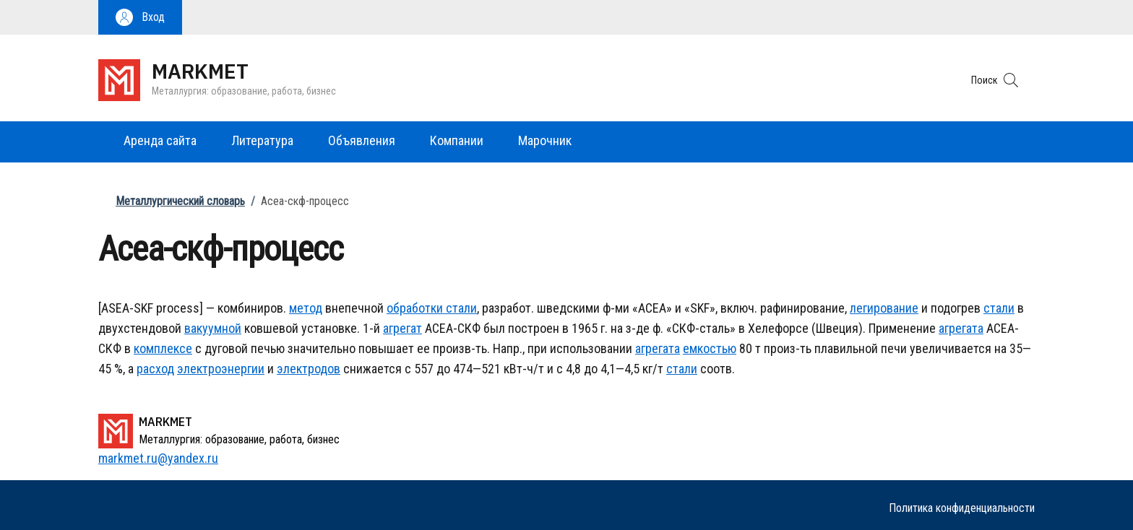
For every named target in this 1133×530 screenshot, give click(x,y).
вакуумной (212, 328)
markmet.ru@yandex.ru (158, 458)
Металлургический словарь (180, 201)
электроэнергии (220, 368)
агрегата (961, 328)
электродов (308, 368)
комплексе (163, 348)
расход (155, 368)
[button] (140, 17)
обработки (415, 308)
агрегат (402, 328)
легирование (884, 308)
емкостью (709, 348)
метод (305, 308)
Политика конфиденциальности (962, 508)
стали (460, 308)
